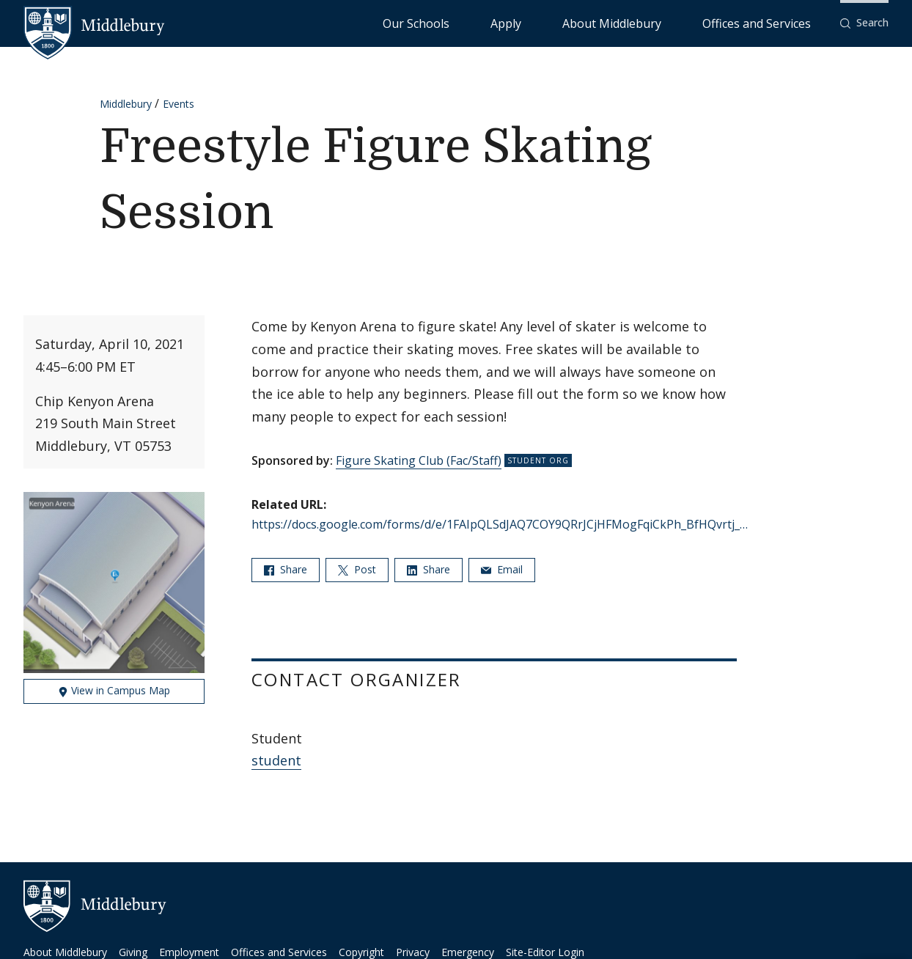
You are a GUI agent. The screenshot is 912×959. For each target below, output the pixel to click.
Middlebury (126, 104)
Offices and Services (775, 22)
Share (285, 569)
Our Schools (535, 22)
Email (502, 569)
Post (357, 569)
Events (178, 104)
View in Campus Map (114, 690)
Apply (594, 22)
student (276, 760)
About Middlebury (667, 22)
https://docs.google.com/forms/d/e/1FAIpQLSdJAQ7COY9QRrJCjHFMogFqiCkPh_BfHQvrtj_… (499, 524)
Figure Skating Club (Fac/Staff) (418, 460)
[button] (864, 23)
